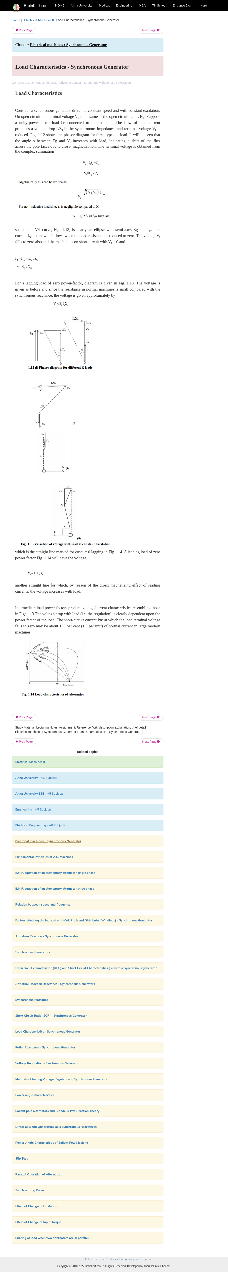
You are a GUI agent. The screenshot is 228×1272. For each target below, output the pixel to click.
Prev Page (24, 30)
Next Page (151, 30)
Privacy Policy (84, 1259)
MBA (142, 5)
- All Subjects (36, 778)
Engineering (124, 5)
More (203, 5)
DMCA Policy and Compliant (135, 1259)
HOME (59, 5)
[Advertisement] (193, 83)
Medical (104, 5)
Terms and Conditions (105, 1259)
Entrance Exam (183, 5)
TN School (159, 5)
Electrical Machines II (39, 20)
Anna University (81, 5)
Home (16, 20)
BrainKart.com (36, 5)
